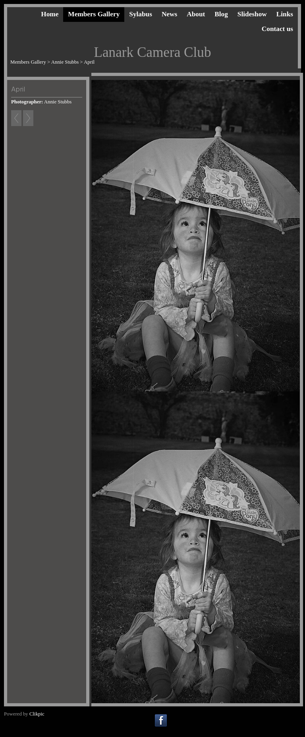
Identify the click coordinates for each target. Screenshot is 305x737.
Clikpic (36, 714)
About (196, 14)
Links (284, 14)
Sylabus (140, 14)
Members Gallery (94, 14)
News (169, 14)
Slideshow (252, 14)
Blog (221, 14)
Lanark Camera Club (152, 52)
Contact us (277, 29)
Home (49, 14)
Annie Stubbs (65, 62)
